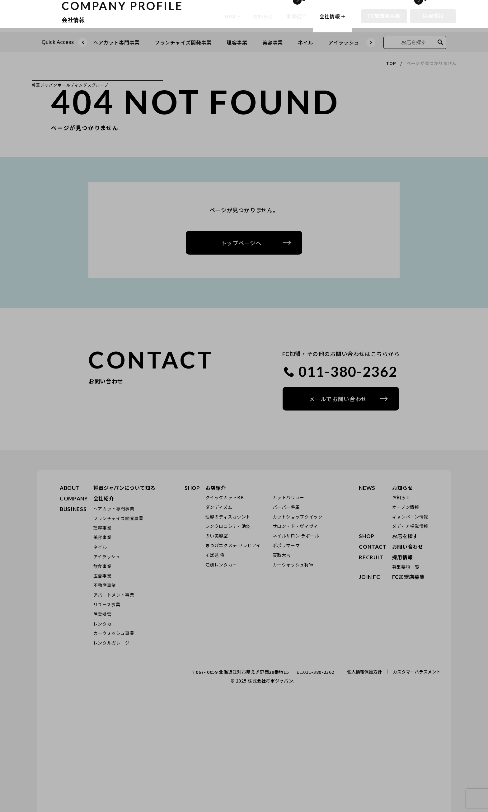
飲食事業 (102, 566)
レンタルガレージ (111, 643)
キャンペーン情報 (410, 517)
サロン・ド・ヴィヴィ (295, 526)
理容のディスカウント (228, 517)
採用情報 (433, 15)
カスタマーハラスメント (417, 672)
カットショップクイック (298, 517)
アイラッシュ (343, 42)
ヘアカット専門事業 (113, 508)
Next (370, 45)
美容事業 (272, 42)
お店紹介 (215, 487)
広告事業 (102, 576)
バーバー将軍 (286, 507)
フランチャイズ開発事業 (183, 42)
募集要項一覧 (406, 567)
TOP (391, 63)
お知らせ (402, 487)
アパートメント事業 (113, 595)
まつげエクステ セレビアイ (233, 545)
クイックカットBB (224, 497)
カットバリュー (288, 497)
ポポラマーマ (286, 545)
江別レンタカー (221, 564)
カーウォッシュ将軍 (293, 564)
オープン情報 (405, 507)
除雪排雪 (102, 614)
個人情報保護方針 (364, 672)
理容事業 (237, 42)
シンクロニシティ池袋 (228, 526)
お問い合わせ (407, 546)
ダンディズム (218, 507)
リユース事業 (106, 604)
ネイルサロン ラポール (296, 536)
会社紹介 (103, 498)
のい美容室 (216, 536)
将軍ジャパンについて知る (124, 487)
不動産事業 (104, 585)
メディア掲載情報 (410, 526)
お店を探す (405, 536)
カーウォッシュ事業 (113, 633)
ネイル (305, 42)
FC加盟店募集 (384, 15)
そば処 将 (215, 555)
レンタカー (104, 624)
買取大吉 (282, 555)
